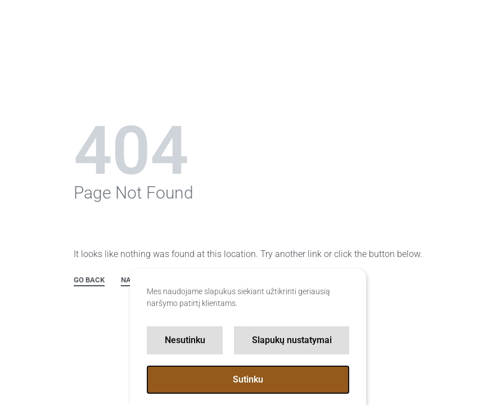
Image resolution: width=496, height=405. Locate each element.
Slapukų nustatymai (292, 340)
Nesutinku (185, 340)
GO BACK (89, 280)
